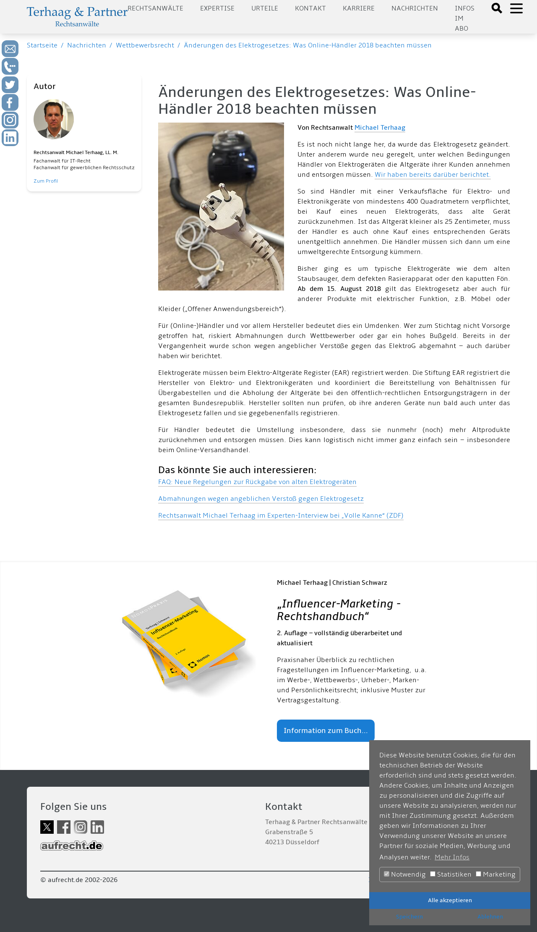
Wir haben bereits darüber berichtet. (433, 174)
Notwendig (405, 874)
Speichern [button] (409, 916)
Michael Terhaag (380, 127)
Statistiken (451, 874)
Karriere (359, 8)
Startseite (42, 45)
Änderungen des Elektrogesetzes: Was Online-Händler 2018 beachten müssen (308, 45)
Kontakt (310, 8)
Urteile (264, 8)
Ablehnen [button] (490, 916)
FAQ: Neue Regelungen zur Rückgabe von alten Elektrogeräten (257, 482)
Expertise (217, 8)
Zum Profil (46, 181)
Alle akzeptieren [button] (450, 900)
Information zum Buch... (326, 730)
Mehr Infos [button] (452, 857)
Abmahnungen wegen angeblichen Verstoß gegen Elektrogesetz (261, 499)
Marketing (496, 874)
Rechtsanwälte (155, 8)
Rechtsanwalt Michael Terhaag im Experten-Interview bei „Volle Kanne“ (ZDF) (281, 515)
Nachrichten (414, 8)
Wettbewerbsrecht (145, 45)
